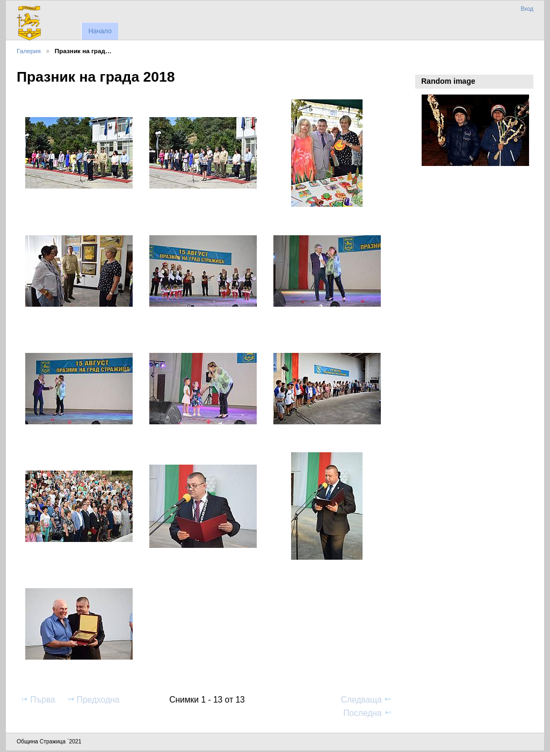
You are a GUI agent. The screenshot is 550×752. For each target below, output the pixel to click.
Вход (526, 9)
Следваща (366, 699)
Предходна (93, 699)
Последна (367, 713)
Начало (99, 31)
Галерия (29, 50)
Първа (37, 699)
